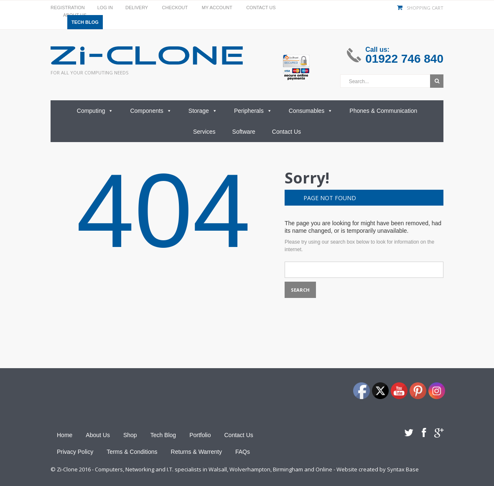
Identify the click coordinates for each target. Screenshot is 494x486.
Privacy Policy (75, 451)
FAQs (242, 451)
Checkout (175, 7)
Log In (105, 7)
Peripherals (253, 110)
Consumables (311, 110)
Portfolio (200, 435)
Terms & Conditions (132, 451)
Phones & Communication (383, 110)
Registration (68, 7)
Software (243, 131)
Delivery (136, 7)
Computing (95, 110)
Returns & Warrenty (196, 451)
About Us (98, 435)
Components (150, 110)
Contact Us (261, 7)
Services (204, 131)
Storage (202, 110)
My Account (217, 7)
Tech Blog (85, 22)
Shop (130, 435)
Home (64, 435)
